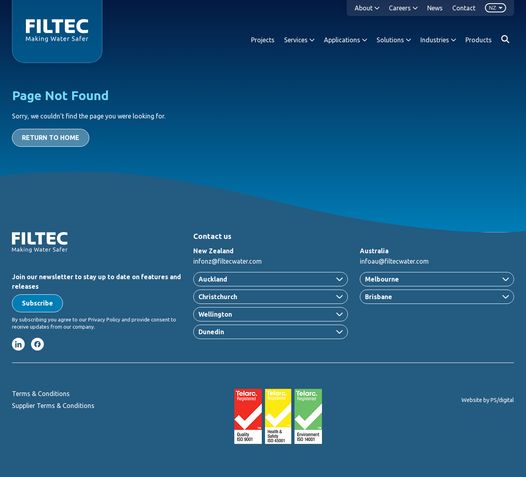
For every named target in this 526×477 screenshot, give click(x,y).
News (435, 8)
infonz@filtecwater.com (227, 261)
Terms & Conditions (41, 393)
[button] (37, 303)
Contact (463, 8)
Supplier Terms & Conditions (53, 405)
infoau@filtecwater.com (394, 261)
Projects (263, 39)
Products (478, 39)
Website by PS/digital (487, 400)
